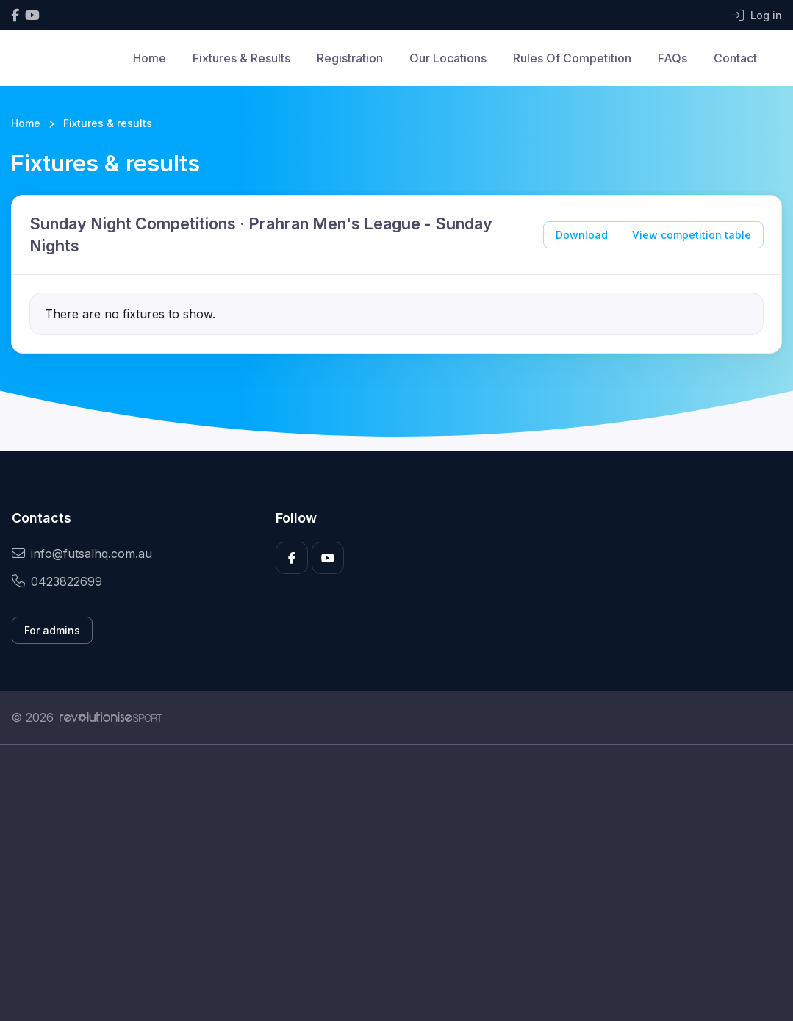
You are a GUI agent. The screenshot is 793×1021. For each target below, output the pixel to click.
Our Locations (448, 58)
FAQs (672, 58)
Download (582, 235)
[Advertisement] (396, 883)
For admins (52, 630)
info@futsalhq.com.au (82, 553)
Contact (735, 58)
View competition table (691, 235)
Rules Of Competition (572, 58)
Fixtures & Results (241, 58)
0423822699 (57, 581)
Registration (350, 58)
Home (149, 58)
